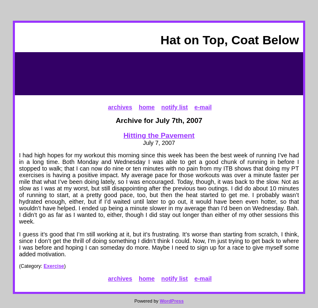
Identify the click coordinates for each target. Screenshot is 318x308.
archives (120, 107)
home (146, 107)
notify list (174, 107)
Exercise (53, 266)
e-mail (203, 107)
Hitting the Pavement (159, 135)
